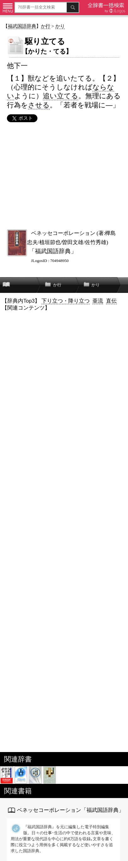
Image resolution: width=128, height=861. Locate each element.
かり (60, 26)
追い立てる (60, 96)
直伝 (111, 301)
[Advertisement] (64, 176)
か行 (45, 26)
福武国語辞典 (22, 26)
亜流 (97, 301)
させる (39, 105)
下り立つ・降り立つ (66, 301)
